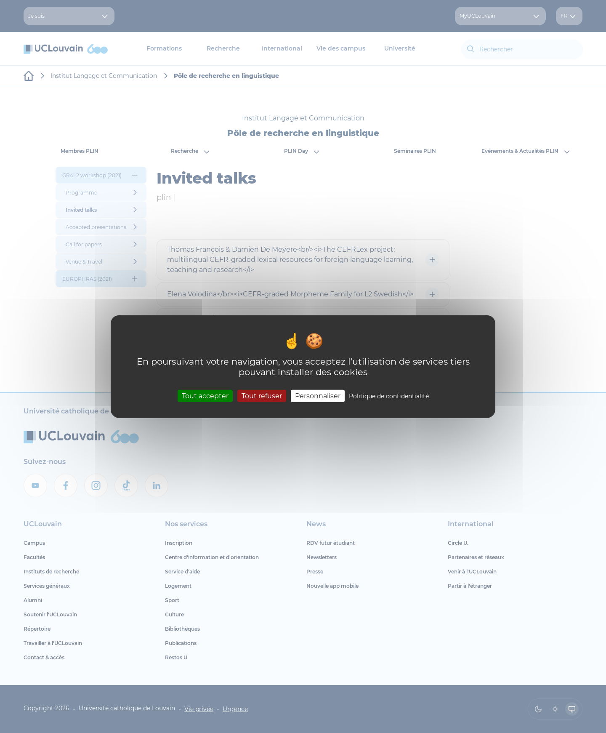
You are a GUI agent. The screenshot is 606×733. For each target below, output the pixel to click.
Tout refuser (262, 396)
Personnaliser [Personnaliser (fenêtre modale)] (317, 396)
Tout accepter (205, 396)
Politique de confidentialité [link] (389, 396)
